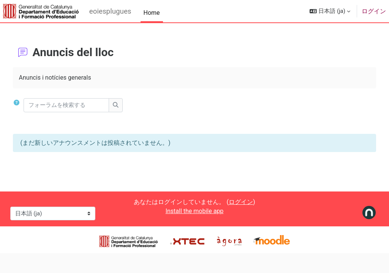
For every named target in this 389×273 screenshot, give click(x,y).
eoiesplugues (110, 11)
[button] (330, 11)
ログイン (374, 11)
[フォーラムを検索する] (80, 105)
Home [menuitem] (152, 12)
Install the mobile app (195, 211)
